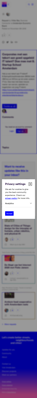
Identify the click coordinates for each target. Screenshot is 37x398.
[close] (30, 184)
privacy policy (11, 198)
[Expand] (18, 203)
